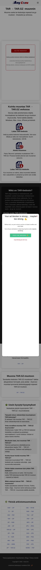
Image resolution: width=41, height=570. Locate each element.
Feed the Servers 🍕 (20, 235)
